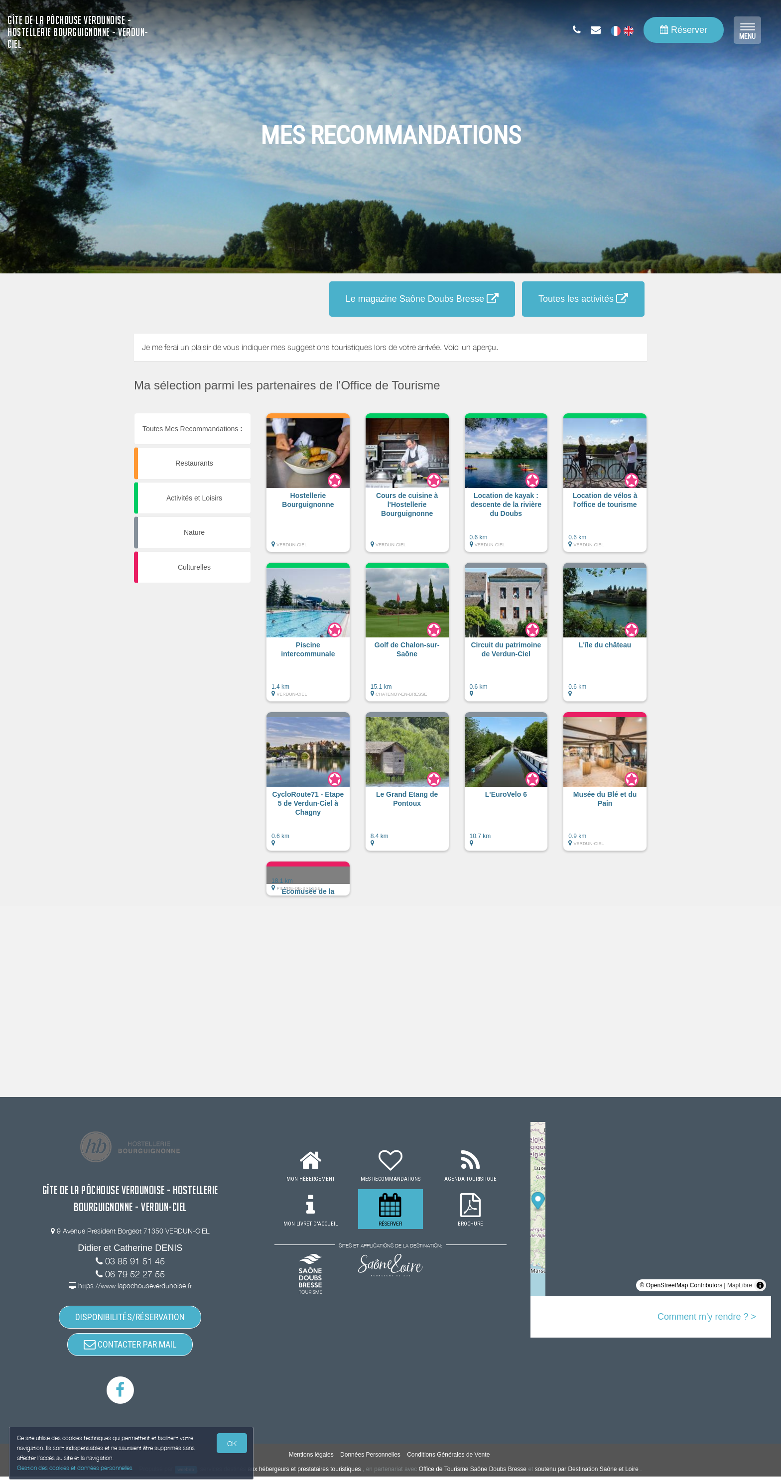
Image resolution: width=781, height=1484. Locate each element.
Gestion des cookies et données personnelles (75, 1467)
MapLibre (739, 1285)
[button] (308, 487)
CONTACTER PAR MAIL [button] (130, 1350)
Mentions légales (311, 1462)
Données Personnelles (370, 1462)
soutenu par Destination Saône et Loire (587, 1476)
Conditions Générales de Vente (448, 1462)
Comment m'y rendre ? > (706, 1317)
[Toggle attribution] (760, 1285)
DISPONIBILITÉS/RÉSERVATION (130, 1319)
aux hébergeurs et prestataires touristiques (304, 1476)
